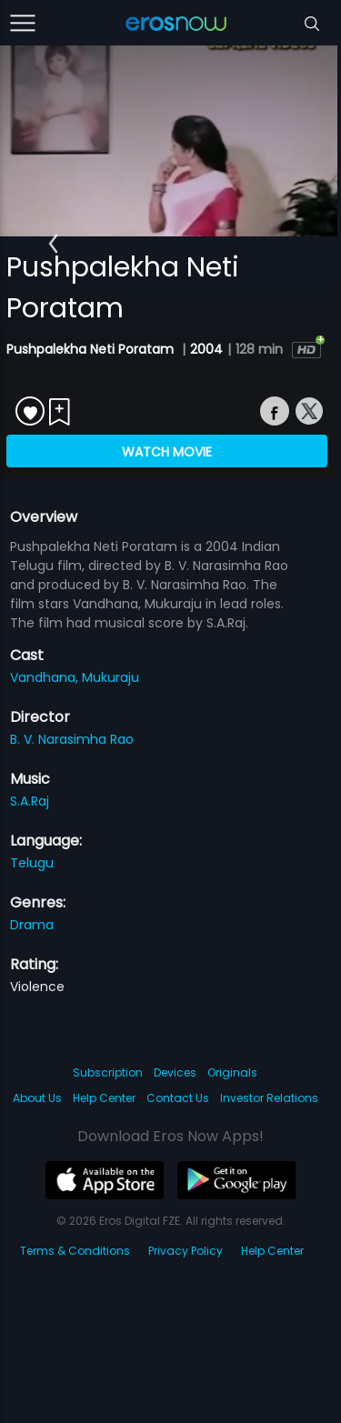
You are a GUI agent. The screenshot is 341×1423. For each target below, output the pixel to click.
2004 (206, 349)
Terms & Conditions (75, 1250)
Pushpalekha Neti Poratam (91, 349)
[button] (53, 243)
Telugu (32, 863)
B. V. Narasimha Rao (72, 739)
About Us (37, 1098)
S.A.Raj (29, 801)
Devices (175, 1072)
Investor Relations (269, 1098)
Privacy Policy (185, 1250)
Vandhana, (46, 677)
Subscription (108, 1072)
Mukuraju (110, 677)
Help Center (104, 1098)
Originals (232, 1072)
